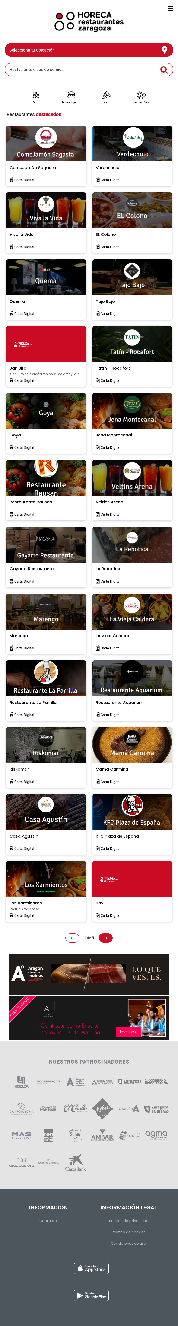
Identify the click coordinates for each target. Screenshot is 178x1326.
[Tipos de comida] (89, 93)
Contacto (48, 1220)
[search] (83, 69)
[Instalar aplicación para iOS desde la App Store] (91, 1269)
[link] (36, 96)
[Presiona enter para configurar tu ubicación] (89, 50)
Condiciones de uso (128, 1243)
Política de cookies (128, 1232)
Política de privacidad (128, 1220)
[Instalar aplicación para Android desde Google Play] (91, 1296)
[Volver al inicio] (89, 20)
